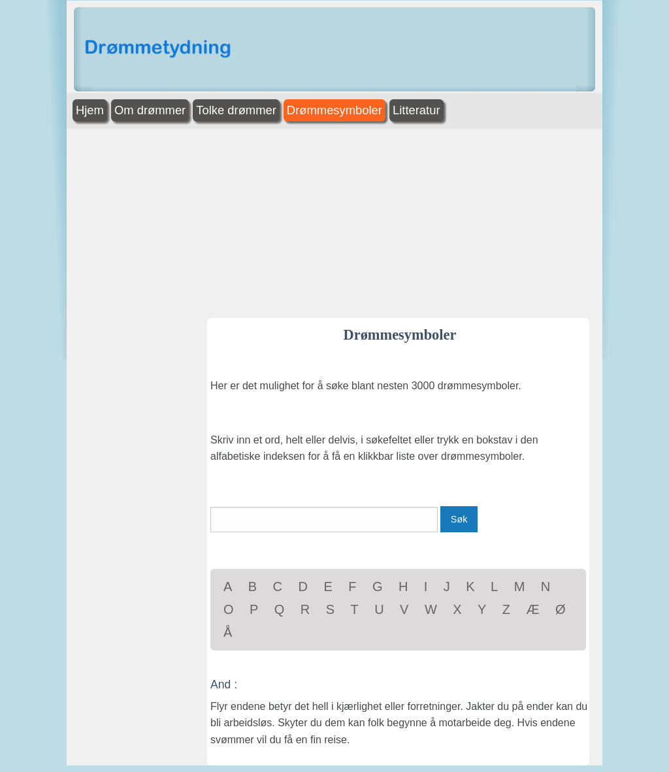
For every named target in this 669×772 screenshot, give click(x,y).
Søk (459, 519)
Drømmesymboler (334, 110)
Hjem (90, 110)
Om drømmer (150, 110)
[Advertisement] (334, 220)
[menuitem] (91, 110)
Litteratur (416, 110)
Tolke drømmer (236, 110)
